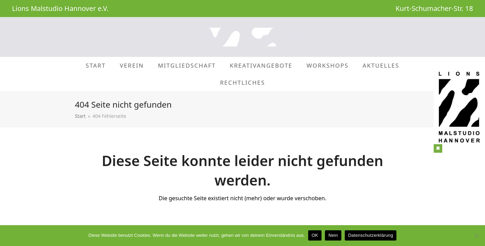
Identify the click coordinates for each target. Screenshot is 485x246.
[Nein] (476, 235)
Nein (333, 235)
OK (315, 235)
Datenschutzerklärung (370, 235)
